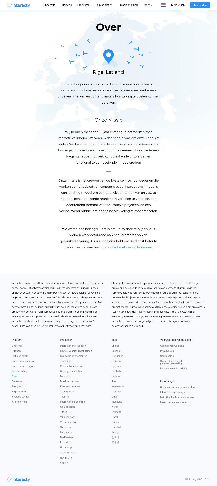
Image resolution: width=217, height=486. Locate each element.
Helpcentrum (19, 391)
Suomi (115, 422)
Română (116, 427)
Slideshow (65, 427)
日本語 (115, 442)
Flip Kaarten (66, 437)
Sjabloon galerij (129, 5)
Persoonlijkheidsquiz (71, 366)
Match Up (65, 376)
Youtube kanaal (20, 396)
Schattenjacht (67, 452)
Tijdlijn (63, 412)
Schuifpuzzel (67, 391)
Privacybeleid (167, 351)
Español (116, 351)
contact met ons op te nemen (129, 247)
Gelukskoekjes (67, 406)
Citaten (64, 462)
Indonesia (117, 401)
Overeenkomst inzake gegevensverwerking (172, 362)
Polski (115, 381)
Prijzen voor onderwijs (23, 361)
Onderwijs (49, 5)
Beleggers (17, 386)
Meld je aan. (178, 5)
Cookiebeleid (167, 356)
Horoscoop (66, 447)
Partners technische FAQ (173, 368)
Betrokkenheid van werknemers (177, 397)
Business (66, 5)
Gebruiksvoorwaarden (172, 345)
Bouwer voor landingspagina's (76, 351)
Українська (118, 386)
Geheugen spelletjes (71, 371)
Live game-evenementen (73, 356)
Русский (116, 366)
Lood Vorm (66, 432)
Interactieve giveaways (172, 392)
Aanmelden (200, 5)
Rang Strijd (66, 457)
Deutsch (116, 371)
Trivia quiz (65, 361)
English (116, 345)
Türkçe (115, 432)
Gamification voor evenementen (177, 387)
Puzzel (64, 442)
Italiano (116, 376)
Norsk (115, 406)
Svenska (116, 412)
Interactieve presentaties (173, 402)
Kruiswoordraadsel (70, 386)
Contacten (17, 381)
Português (117, 356)
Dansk (115, 417)
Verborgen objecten (70, 422)
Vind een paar (67, 417)
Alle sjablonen (19, 401)
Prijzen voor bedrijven (23, 366)
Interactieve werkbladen (73, 345)
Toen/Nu (65, 396)
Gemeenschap (19, 371)
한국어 (115, 437)
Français (116, 361)
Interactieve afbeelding (72, 401)
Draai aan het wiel (69, 381)
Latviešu (116, 391)
